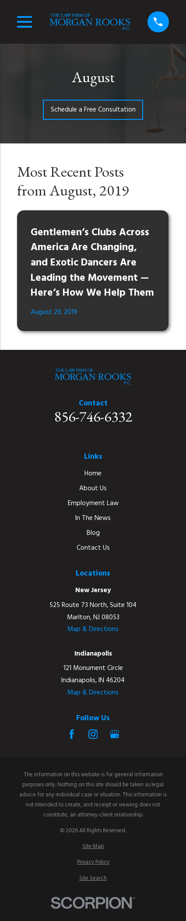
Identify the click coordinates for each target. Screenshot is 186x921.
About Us (93, 488)
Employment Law (93, 503)
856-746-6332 (93, 416)
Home (93, 473)
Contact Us (93, 548)
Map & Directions (93, 629)
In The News (93, 518)
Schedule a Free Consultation (93, 110)
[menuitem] (92, 846)
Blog (93, 533)
